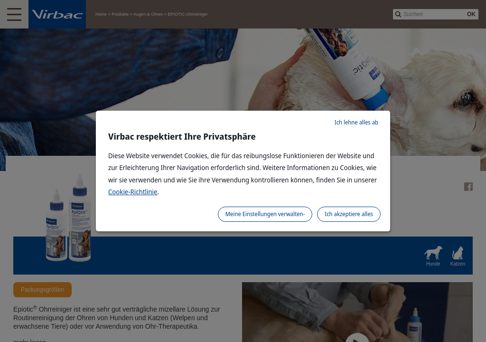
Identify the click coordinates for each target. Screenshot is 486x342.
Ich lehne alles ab (356, 122)
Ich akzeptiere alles (349, 214)
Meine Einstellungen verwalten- (265, 214)
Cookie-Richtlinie (133, 191)
